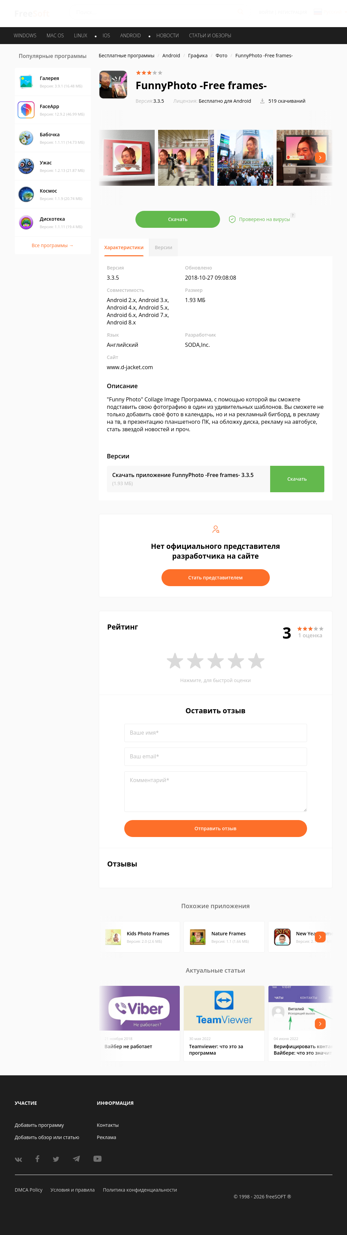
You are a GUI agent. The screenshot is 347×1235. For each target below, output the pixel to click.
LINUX (80, 35)
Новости (167, 35)
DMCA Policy (29, 1190)
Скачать (178, 219)
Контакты (108, 1125)
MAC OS (55, 35)
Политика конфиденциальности (140, 1190)
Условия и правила (72, 1190)
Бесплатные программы (127, 55)
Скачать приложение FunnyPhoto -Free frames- (183, 475)
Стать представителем (215, 577)
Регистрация (292, 12)
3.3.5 (150, 101)
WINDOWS (25, 35)
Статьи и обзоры (210, 35)
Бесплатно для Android (225, 101)
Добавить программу (39, 1125)
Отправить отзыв (216, 828)
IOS (106, 35)
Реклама (106, 1137)
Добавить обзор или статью (47, 1137)
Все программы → (52, 245)
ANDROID (130, 35)
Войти (266, 12)
